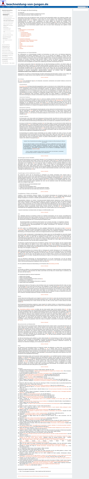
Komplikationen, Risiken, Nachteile (26, 41)
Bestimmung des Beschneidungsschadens (7, 28)
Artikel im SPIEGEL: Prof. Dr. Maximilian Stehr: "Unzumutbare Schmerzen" (8, 25)
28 (61, 177)
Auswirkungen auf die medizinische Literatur (28, 40)
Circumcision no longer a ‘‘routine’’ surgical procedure (36, 413)
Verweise (21, 48)
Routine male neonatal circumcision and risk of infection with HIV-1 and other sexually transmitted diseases (45, 433)
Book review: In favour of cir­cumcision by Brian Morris (35, 417)
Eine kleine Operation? (6, 11)
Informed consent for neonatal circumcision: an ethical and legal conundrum (53, 457)
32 (63, 197)
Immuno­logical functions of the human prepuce (43, 379)
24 (57, 160)
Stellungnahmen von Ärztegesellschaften (6, 47)
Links (3, 41)
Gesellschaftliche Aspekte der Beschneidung (7, 59)
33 (59, 206)
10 (68, 94)
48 (65, 327)
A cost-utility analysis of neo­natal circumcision (35, 374)
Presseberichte (5, 61)
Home (19, 476)
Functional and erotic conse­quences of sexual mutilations (35, 401)
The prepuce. (30, 376)
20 (44, 130)
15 (31, 110)
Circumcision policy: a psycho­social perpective (34, 375)
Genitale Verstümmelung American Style (8, 31)
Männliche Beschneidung (7, 10)
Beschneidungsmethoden (7, 36)
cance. (49, 385)
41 (29, 271)
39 (22, 256)
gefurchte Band (60, 100)
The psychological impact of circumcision (33, 414)
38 (18, 252)
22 (38, 137)
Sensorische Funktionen (26, 33)
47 (44, 305)
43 (25, 287)
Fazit (20, 47)
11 (40, 98)
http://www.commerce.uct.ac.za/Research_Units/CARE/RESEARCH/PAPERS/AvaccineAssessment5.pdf (43, 438)
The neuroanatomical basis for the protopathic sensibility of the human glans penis (49, 398)
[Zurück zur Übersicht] (44, 77)
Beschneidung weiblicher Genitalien (27, 309)
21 (62, 135)
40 (48, 261)
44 (41, 298)
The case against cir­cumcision (34, 393)
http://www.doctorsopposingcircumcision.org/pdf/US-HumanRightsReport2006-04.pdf (51, 461)
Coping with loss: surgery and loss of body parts (38, 409)
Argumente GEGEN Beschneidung (6, 14)
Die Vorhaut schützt (23, 86)
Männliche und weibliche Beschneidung (7, 38)
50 (26, 362)
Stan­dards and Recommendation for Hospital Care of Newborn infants (48, 370)
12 (53, 100)
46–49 (26, 360)
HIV (20, 42)
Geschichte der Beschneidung (8, 12)
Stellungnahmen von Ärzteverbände (26, 29)
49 (49, 338)
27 (62, 176)
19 (43, 123)
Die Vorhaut (21, 30)
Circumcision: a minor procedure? (58, 422)
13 (41, 103)
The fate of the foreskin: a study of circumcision (34, 378)
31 (61, 197)
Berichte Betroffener (6, 44)
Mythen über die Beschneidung (8, 23)
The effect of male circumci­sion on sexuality (35, 397)
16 (25, 114)
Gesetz (20, 44)
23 (44, 159)
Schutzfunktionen (24, 32)
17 (42, 119)
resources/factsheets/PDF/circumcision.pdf (40, 442)
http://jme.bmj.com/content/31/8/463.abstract (44, 451)
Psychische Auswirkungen (24, 38)
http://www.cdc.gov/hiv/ (26, 442)
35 (29, 225)
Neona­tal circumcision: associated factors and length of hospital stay (52, 445)
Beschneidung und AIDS (53, 263)
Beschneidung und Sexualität (7, 53)
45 (51, 298)
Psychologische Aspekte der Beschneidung (7, 55)
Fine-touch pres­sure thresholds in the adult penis (59, 388)
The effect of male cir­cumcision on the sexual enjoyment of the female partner (44, 403)
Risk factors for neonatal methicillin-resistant (46, 427)
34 (61, 206)
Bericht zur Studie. (36, 148)
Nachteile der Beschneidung (7, 17)
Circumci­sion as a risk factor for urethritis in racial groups (45, 380)
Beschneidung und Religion (7, 57)
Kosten (20, 43)
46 (22, 301)
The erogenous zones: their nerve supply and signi (37, 385)
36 (25, 235)
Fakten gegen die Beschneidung (8, 20)
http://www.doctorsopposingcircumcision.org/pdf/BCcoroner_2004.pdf (54, 421)
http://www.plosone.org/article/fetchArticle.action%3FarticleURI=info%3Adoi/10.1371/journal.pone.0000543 (43, 444)
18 (69, 120)
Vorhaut (21, 80)
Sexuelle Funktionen (25, 36)
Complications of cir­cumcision (34, 419)
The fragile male (27, 464)
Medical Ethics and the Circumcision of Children (43, 462)
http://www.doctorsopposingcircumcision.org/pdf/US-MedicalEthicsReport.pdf (43, 463)
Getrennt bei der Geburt (6, 29)
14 (66, 104)
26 (32, 169)
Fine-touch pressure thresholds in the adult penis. (34, 396)
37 (47, 251)
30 (55, 196)
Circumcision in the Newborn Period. (44, 373)
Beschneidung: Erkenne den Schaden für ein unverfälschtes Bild (9, 19)
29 (46, 179)
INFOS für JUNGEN (6, 48)
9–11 (70, 312)
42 (58, 286)
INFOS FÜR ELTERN (6, 50)
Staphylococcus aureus (61, 427)
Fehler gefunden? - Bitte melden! (8, 63)
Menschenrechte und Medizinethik (26, 46)
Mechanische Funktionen (26, 34)
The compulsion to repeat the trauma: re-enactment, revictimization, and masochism (44, 410)
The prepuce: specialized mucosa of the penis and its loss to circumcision (50, 386)
